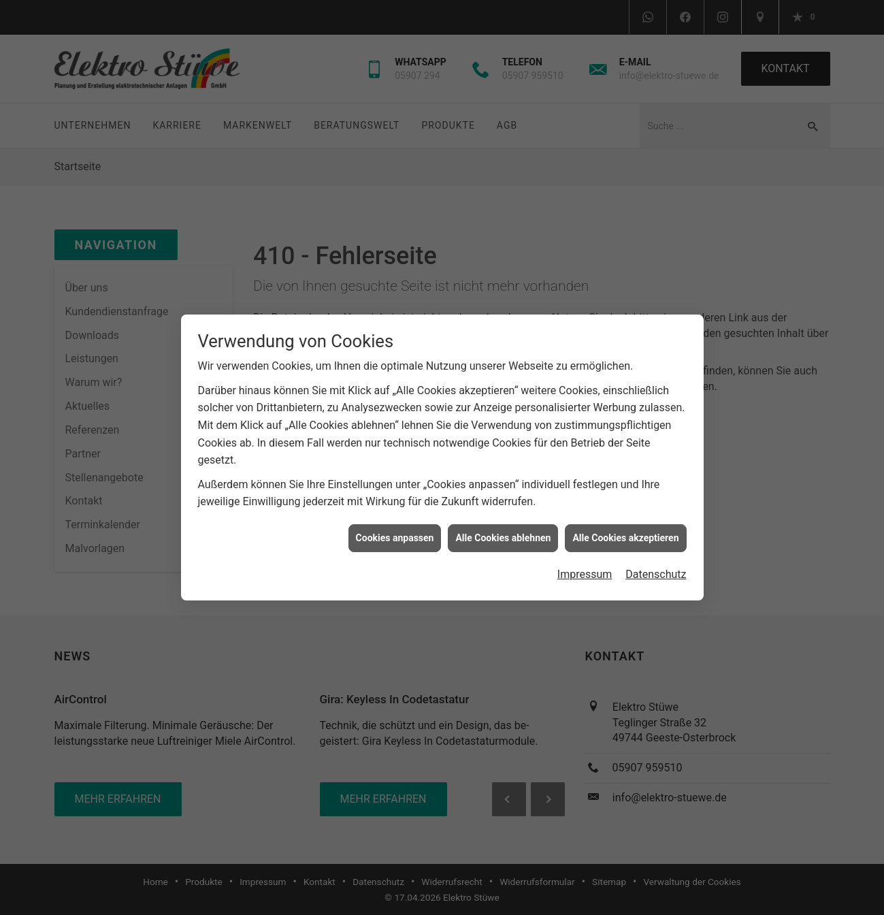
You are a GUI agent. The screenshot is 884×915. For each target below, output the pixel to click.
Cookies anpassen (395, 537)
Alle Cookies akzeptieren (625, 537)
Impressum (584, 574)
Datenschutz (655, 574)
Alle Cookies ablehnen (503, 537)
